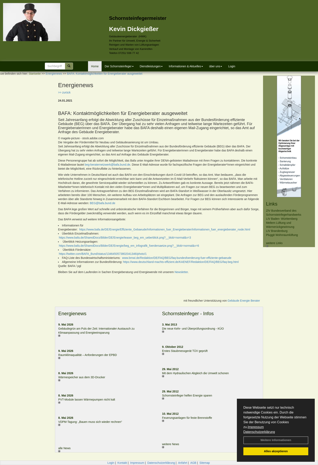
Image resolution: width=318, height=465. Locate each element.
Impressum (256, 427)
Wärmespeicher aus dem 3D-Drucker (81, 377)
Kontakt (122, 462)
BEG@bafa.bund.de (102, 203)
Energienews (72, 313)
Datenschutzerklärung (259, 432)
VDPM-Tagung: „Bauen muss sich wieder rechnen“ (90, 421)
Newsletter (181, 272)
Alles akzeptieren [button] (276, 451)
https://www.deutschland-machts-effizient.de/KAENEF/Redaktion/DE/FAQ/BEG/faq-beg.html (181, 262)
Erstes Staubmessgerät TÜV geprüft (185, 350)
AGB (193, 462)
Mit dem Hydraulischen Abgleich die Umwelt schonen (195, 373)
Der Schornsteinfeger (119, 66)
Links (271, 204)
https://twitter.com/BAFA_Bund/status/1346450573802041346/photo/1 (103, 253)
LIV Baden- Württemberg (282, 218)
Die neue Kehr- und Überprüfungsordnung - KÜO (193, 328)
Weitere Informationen (275, 440)
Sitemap (204, 462)
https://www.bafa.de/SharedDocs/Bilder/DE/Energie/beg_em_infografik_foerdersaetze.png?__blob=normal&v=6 (129, 245)
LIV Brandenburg (277, 230)
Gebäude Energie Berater (244, 300)
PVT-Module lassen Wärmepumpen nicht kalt (86, 399)
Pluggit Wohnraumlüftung (282, 235)
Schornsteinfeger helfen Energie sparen (187, 395)
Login (231, 66)
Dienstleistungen (151, 66)
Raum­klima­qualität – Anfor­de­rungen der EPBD (87, 355)
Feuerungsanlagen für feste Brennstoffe (187, 417)
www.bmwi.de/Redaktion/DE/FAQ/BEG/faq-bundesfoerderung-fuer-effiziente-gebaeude (176, 257)
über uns (215, 66)
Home (95, 66)
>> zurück (64, 92)
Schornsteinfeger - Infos (188, 313)
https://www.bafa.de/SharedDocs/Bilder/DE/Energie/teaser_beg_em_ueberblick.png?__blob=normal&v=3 (125, 237)
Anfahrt (182, 462)
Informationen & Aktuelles (186, 66)
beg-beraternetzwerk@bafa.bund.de (107, 164)
